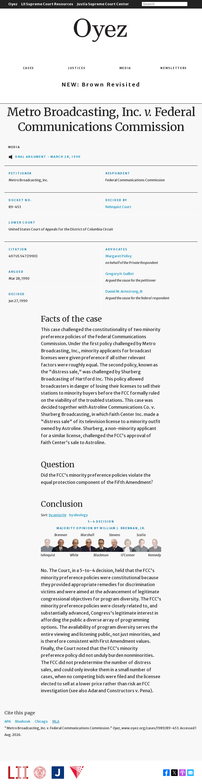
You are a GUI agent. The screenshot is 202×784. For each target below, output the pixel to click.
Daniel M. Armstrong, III (123, 291)
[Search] (165, 4)
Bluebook (22, 721)
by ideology (78, 515)
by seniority (57, 515)
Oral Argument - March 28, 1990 (48, 157)
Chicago (41, 721)
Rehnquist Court (118, 207)
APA (7, 721)
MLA (55, 721)
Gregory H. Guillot (119, 274)
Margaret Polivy (118, 256)
